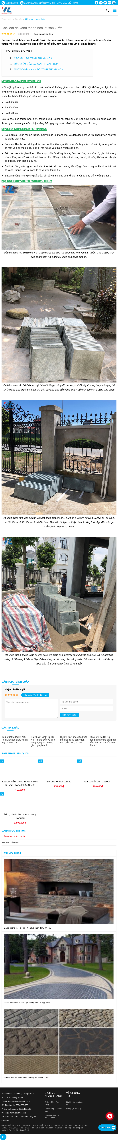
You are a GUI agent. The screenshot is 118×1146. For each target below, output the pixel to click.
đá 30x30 (16, 1125)
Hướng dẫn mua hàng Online (52, 1116)
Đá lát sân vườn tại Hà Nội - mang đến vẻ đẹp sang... (28, 1003)
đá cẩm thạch (38, 1128)
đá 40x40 (27, 1125)
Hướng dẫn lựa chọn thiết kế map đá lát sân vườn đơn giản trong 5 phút (73, 740)
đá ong (68, 1128)
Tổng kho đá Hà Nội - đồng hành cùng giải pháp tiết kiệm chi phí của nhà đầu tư (103, 741)
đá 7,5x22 (25, 1128)
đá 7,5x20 (13, 1128)
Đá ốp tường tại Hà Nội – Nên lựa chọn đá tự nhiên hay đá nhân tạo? (15, 740)
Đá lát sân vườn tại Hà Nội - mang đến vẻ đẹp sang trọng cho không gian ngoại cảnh (43, 741)
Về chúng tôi (73, 1094)
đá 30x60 (6, 1125)
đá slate (58, 1128)
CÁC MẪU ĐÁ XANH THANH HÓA (33, 58)
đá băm (49, 1128)
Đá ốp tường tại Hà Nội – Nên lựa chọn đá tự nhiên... (27, 928)
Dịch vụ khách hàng (53, 1094)
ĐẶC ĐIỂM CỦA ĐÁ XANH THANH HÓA (36, 64)
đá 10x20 (79, 1125)
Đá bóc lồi (13, 1130)
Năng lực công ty (73, 1109)
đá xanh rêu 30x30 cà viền (23, 252)
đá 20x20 (59, 1125)
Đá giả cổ (24, 1130)
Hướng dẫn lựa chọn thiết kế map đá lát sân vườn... (27, 1078)
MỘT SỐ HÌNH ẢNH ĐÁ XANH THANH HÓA (38, 69)
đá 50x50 (37, 1125)
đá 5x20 (68, 1125)
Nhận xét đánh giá (15, 689)
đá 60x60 (48, 1125)
